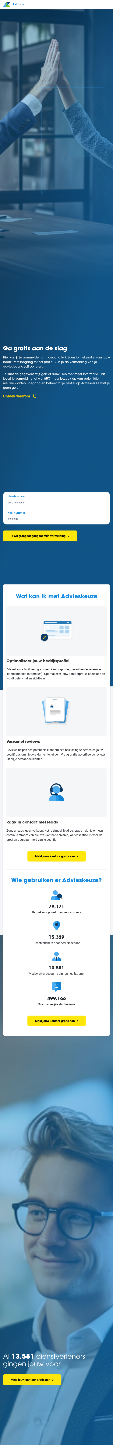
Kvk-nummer (16, 513)
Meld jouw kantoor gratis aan (56, 856)
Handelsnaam (17, 496)
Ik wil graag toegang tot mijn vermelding (38, 536)
